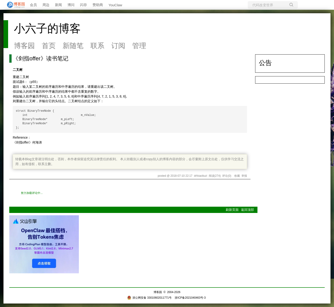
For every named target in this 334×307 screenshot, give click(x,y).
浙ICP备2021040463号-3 (190, 297)
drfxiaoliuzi (200, 175)
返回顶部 (247, 210)
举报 (244, 175)
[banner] (14, 5)
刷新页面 (232, 210)
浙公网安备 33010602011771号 (149, 297)
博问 (70, 5)
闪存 (83, 5)
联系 (97, 45)
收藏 (237, 175)
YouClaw (115, 5)
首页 (49, 45)
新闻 (58, 5)
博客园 (24, 45)
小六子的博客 (47, 28)
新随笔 (73, 45)
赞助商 (98, 5)
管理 (139, 45)
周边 (45, 5)
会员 (33, 5)
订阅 (118, 45)
